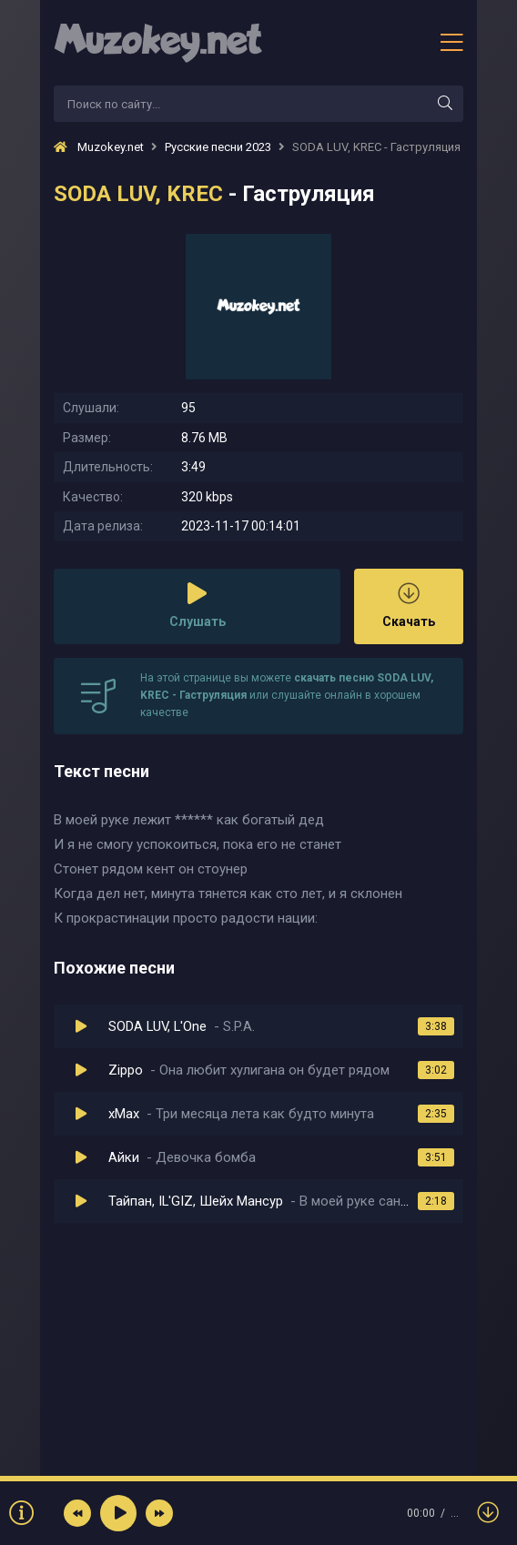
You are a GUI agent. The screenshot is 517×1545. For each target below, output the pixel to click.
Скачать (408, 605)
